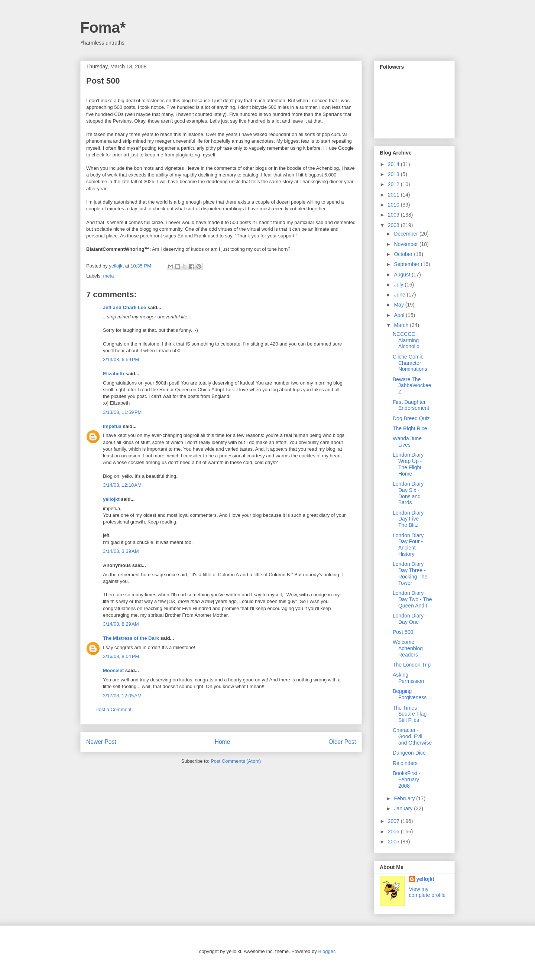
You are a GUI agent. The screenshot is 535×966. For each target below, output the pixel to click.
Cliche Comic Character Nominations (410, 363)
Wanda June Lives (407, 441)
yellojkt (111, 499)
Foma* (103, 27)
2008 (394, 225)
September (407, 264)
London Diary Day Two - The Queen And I (412, 599)
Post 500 (403, 632)
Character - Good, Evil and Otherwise (412, 736)
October (404, 254)
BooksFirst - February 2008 (407, 779)
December (406, 234)
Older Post (342, 742)
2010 (394, 205)
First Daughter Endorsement (411, 405)
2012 (394, 184)
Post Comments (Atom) (236, 761)
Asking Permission (408, 678)
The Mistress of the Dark (131, 638)
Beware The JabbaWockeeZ (412, 385)
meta (108, 276)
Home (222, 742)
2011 (394, 195)
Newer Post (101, 742)
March (402, 325)
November (406, 244)
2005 (394, 842)
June (400, 295)
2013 (394, 174)
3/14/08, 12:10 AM (122, 485)
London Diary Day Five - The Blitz (408, 519)
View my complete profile (427, 892)
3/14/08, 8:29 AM (121, 624)
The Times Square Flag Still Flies (410, 714)
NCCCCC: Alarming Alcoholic (406, 340)
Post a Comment (113, 709)
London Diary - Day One (410, 619)
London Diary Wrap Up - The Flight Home (408, 464)
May (399, 305)
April (400, 315)
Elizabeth (113, 373)
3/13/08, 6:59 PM (121, 359)
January (404, 808)
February (405, 798)
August (402, 275)
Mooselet (113, 670)
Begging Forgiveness (410, 694)
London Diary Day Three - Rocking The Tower (410, 573)
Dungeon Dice (409, 753)
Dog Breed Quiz (411, 418)
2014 (394, 164)
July (399, 285)
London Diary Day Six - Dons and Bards (408, 493)
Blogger (326, 951)
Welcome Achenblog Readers (408, 648)
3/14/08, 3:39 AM (121, 551)
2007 (394, 821)
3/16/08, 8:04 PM (121, 656)
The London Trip (412, 665)
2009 (394, 215)
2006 (394, 831)
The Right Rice (410, 428)
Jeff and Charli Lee (124, 307)
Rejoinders (405, 763)
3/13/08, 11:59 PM (122, 412)
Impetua (112, 426)
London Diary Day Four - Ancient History (408, 544)
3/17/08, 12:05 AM (122, 695)
